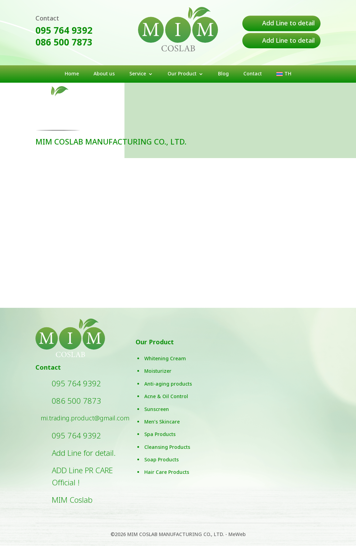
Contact (252, 74)
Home (72, 74)
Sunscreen (156, 414)
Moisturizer (157, 376)
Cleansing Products (167, 452)
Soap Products (161, 465)
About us (104, 74)
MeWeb (237, 539)
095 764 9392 (63, 31)
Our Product (182, 74)
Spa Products (160, 439)
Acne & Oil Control (166, 401)
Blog (223, 74)
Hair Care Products (166, 477)
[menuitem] (283, 75)
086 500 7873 (63, 43)
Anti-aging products (168, 389)
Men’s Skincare (162, 427)
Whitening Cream (165, 364)
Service (137, 74)
